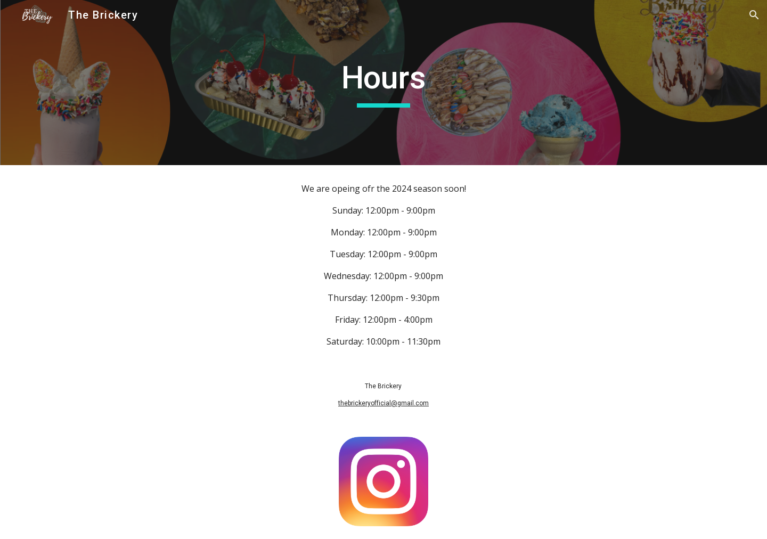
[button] (754, 15)
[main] (383, 82)
